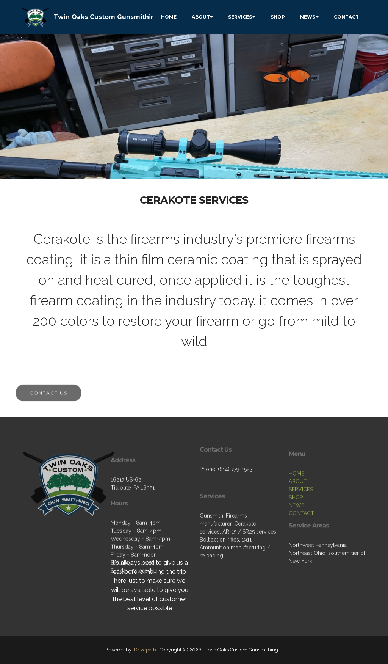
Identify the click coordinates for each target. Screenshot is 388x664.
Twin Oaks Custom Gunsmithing (107, 16)
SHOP (278, 17)
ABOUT (201, 17)
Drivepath (145, 650)
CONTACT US (48, 398)
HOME (169, 17)
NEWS (307, 17)
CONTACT (346, 17)
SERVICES (240, 17)
